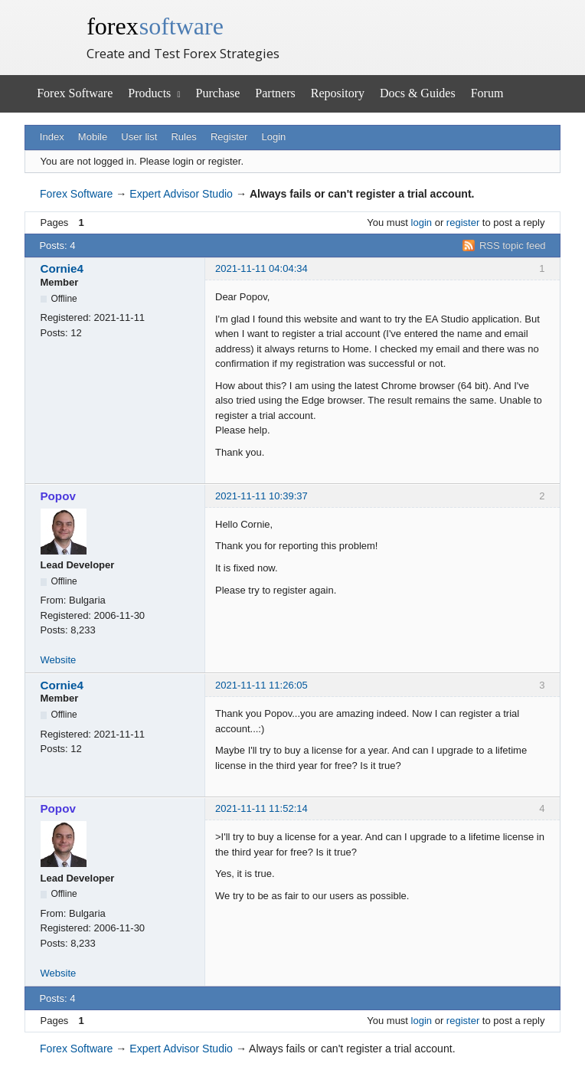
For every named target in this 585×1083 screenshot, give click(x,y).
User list (139, 136)
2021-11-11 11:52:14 (261, 808)
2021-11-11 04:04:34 (261, 268)
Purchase (218, 93)
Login (274, 136)
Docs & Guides (418, 93)
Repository (337, 93)
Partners (275, 93)
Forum (487, 93)
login (421, 222)
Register (229, 136)
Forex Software (75, 93)
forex (155, 26)
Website (59, 660)
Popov (58, 495)
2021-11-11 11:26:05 (261, 685)
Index (52, 136)
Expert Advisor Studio (181, 194)
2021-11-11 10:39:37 (261, 496)
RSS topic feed (512, 245)
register (462, 222)
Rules (183, 136)
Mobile (92, 136)
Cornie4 (62, 268)
